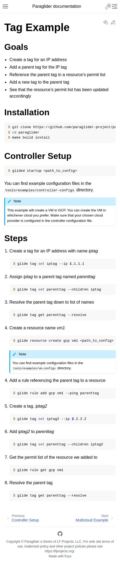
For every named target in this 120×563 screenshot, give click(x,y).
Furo (68, 556)
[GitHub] (60, 534)
